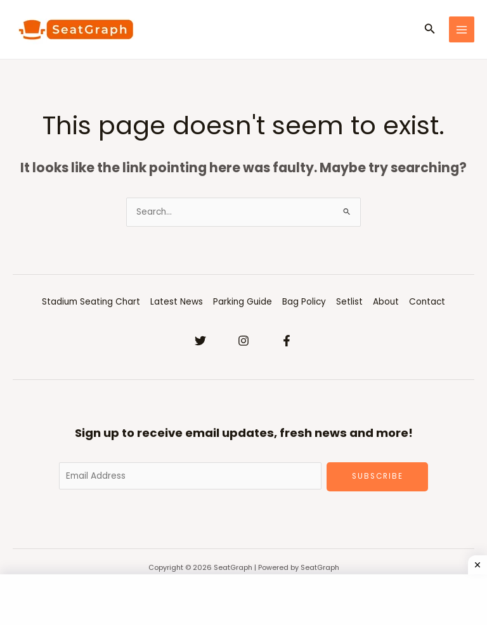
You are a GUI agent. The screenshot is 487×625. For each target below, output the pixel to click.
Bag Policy (304, 302)
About (386, 302)
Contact (427, 302)
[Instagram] (243, 340)
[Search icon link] (430, 30)
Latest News (176, 302)
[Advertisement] (243, 600)
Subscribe (377, 476)
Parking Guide (242, 302)
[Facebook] (286, 340)
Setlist (349, 302)
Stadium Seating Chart (91, 302)
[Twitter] (200, 340)
